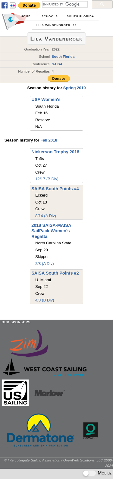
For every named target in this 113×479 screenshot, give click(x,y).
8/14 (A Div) (45, 215)
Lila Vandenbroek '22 (56, 25)
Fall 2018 (48, 140)
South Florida (80, 16)
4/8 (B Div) (44, 300)
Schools (50, 16)
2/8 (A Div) (44, 263)
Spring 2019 (74, 88)
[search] (64, 4)
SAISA (57, 64)
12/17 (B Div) (46, 179)
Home (25, 16)
